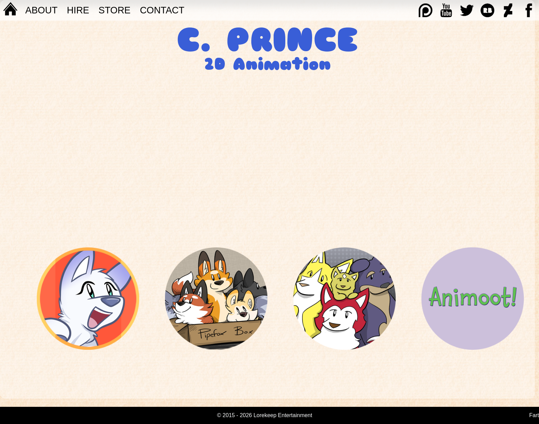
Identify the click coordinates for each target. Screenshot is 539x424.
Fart (534, 415)
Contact (162, 10)
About (41, 10)
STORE (115, 10)
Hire (78, 10)
